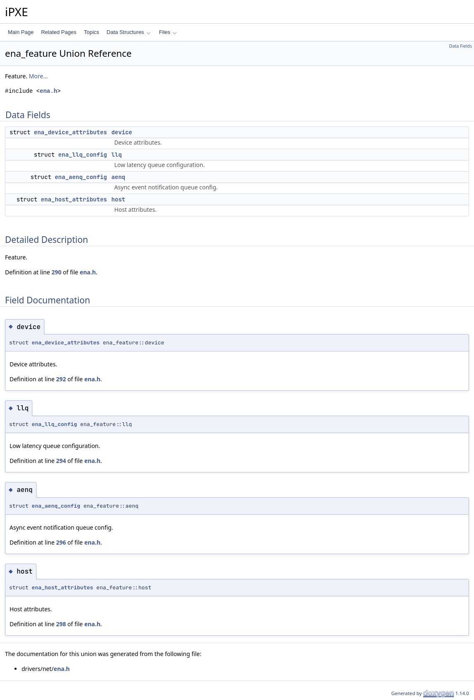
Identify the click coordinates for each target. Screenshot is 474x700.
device (121, 132)
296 (61, 542)
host (118, 199)
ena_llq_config (82, 154)
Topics (91, 32)
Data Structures (128, 32)
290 (56, 272)
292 (61, 379)
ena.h (48, 91)
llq (116, 154)
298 (61, 624)
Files (168, 32)
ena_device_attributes (70, 132)
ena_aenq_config (81, 177)
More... (38, 76)
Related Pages (58, 32)
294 (61, 461)
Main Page (21, 32)
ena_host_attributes (74, 199)
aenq (118, 177)
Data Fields (460, 46)
